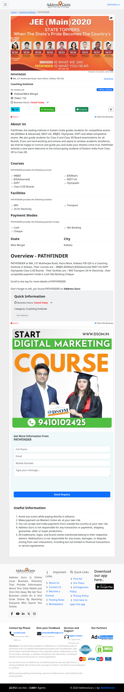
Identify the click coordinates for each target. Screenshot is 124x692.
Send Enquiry (62, 494)
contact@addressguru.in (52, 632)
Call (15, 109)
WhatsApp (47, 109)
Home (13, 12)
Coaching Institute (27, 12)
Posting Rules (56, 600)
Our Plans (79, 583)
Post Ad (77, 578)
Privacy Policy (81, 595)
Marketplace (56, 604)
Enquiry (82, 109)
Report (15, 117)
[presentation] (62, 484)
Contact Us (55, 587)
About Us (54, 583)
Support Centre (75, 635)
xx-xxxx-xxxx (19, 632)
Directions (108, 78)
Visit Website (22, 315)
